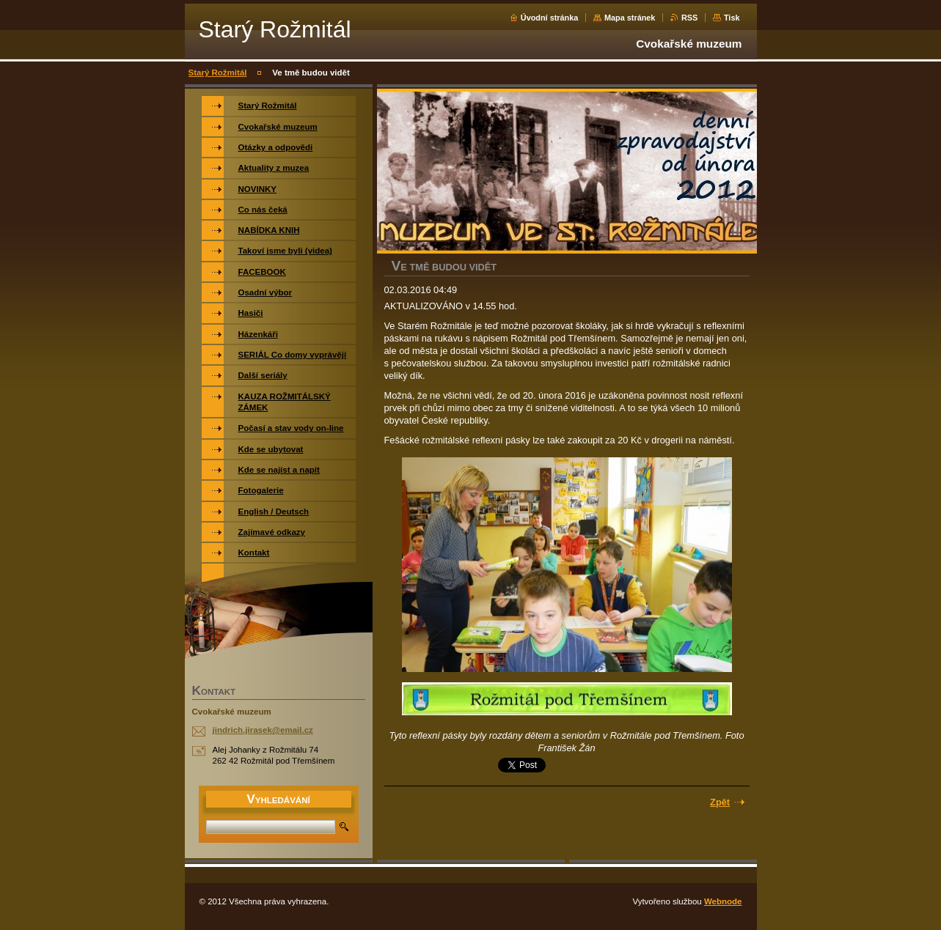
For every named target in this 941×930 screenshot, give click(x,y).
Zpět (720, 802)
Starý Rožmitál (217, 72)
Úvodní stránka (550, 17)
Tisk (732, 17)
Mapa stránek (630, 17)
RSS (689, 17)
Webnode (723, 901)
